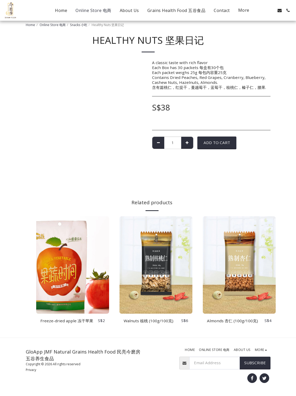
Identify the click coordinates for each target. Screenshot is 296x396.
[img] (72, 264)
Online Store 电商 (53, 25)
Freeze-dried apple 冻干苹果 (66, 320)
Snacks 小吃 (78, 25)
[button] (263, 10)
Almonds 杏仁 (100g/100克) (232, 320)
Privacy (31, 370)
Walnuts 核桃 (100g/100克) (148, 320)
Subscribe (255, 362)
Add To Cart (217, 142)
